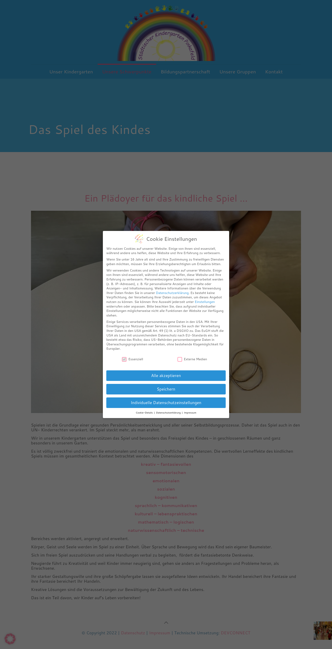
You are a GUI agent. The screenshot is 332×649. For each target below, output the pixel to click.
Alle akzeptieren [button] (166, 375)
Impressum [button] (190, 412)
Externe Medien (192, 359)
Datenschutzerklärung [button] (168, 412)
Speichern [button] (166, 389)
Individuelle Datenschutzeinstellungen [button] (166, 402)
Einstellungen (205, 302)
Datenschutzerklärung (172, 293)
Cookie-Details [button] (144, 412)
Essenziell (132, 359)
